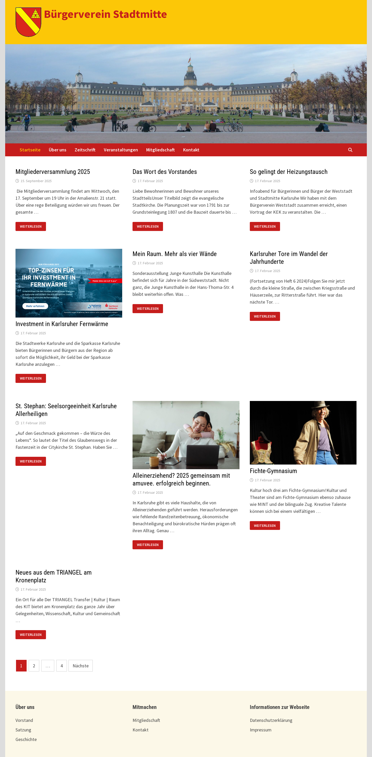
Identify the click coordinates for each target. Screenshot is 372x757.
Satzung (23, 730)
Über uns (57, 150)
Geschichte (26, 739)
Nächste (81, 666)
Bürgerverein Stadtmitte (105, 14)
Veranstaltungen (121, 150)
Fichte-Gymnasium (273, 471)
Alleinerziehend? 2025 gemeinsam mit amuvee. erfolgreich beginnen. (181, 479)
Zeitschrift (85, 150)
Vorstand (24, 720)
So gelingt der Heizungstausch (289, 171)
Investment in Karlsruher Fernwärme (62, 324)
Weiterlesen (33, 226)
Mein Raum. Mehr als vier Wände (175, 254)
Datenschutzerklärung (271, 720)
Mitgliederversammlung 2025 (53, 171)
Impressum (261, 730)
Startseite (30, 150)
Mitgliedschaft (160, 150)
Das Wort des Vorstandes (165, 171)
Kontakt (191, 150)
